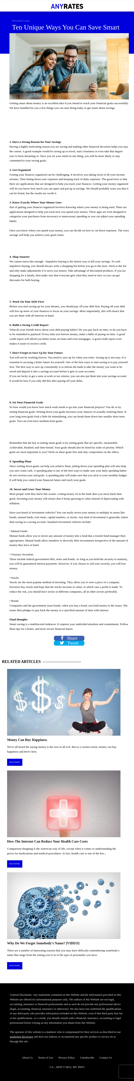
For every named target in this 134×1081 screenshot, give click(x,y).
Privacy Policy (66, 1057)
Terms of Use (45, 1057)
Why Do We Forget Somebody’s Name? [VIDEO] (43, 943)
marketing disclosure (21, 1036)
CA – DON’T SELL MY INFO (67, 1067)
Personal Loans (21, 20)
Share (69, 638)
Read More (14, 762)
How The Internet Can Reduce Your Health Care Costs (47, 841)
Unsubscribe (87, 1057)
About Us (27, 1057)
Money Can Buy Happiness (27, 740)
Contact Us (106, 1057)
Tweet (69, 643)
